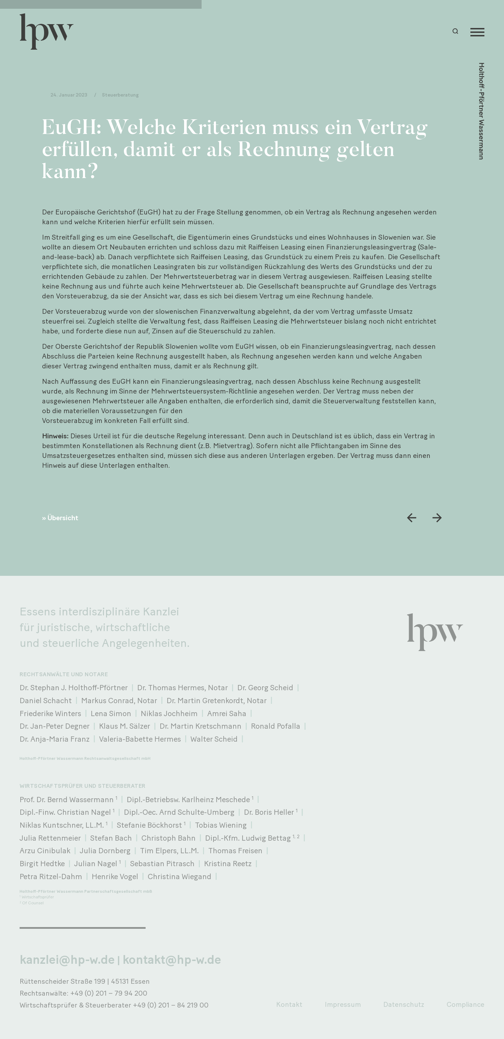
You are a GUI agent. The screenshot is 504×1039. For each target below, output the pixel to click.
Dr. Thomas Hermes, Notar (182, 687)
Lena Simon (111, 713)
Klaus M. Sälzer (124, 725)
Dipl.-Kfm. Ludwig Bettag (252, 837)
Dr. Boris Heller (271, 812)
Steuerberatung (120, 95)
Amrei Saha (226, 713)
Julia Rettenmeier (50, 837)
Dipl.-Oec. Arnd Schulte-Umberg (179, 812)
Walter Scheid (214, 738)
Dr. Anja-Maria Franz (55, 738)
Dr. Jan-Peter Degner (55, 725)
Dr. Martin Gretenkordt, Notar (217, 700)
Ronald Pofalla (275, 725)
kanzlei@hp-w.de (67, 959)
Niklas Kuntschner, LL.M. (63, 824)
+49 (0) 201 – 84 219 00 (171, 1005)
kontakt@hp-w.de (171, 959)
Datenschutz (403, 1004)
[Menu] (477, 31)
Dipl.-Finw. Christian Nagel (67, 812)
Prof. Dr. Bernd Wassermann (68, 799)
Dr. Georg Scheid (265, 687)
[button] (456, 31)
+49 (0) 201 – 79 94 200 (108, 993)
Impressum (343, 1004)
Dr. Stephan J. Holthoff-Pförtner (74, 687)
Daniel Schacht (46, 700)
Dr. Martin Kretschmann (200, 725)
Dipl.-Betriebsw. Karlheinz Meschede (190, 799)
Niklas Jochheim (169, 713)
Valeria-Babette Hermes (140, 738)
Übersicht (63, 518)
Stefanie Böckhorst (151, 824)
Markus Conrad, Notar (119, 700)
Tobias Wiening (221, 824)
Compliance (465, 1004)
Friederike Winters (50, 713)
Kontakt (289, 1004)
